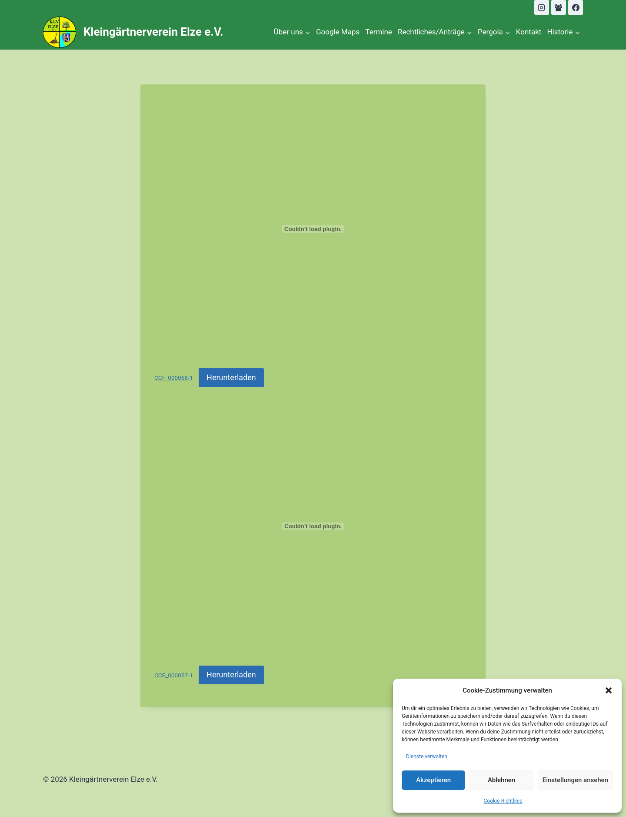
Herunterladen (231, 377)
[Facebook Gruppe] (558, 7)
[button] (608, 690)
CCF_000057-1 (173, 675)
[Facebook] (575, 7)
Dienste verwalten (426, 756)
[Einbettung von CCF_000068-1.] (313, 228)
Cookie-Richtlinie (502, 801)
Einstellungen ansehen (575, 780)
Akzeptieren (433, 780)
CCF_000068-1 (173, 378)
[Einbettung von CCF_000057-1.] (313, 526)
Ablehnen (501, 780)
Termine (378, 31)
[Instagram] (541, 7)
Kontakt (529, 31)
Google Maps (338, 31)
